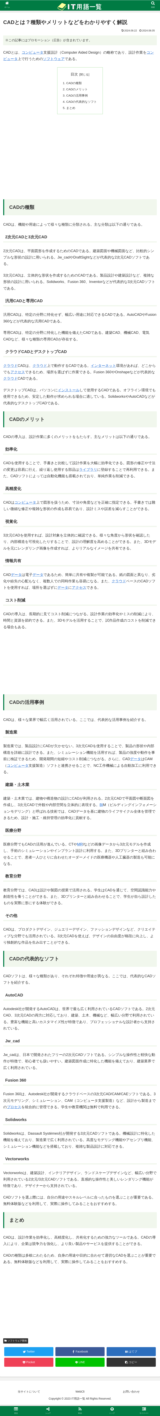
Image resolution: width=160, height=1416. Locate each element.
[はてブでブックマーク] (131, 1353)
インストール (68, 392)
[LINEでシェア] (80, 1364)
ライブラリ (88, 471)
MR (80, 846)
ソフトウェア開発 (15, 1342)
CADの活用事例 (76, 96)
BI (101, 807)
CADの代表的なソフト (81, 103)
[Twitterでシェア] (28, 1353)
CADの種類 (73, 83)
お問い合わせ (131, 1393)
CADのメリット (76, 90)
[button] (131, 1364)
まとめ (70, 109)
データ (16, 576)
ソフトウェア (54, 59)
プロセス (14, 1109)
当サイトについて (29, 1393)
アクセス (17, 374)
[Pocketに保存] (28, 1364)
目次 (74, 74)
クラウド (10, 367)
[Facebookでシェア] (80, 1353)
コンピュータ (32, 52)
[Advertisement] (80, 161)
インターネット (103, 367)
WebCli (80, 1393)
